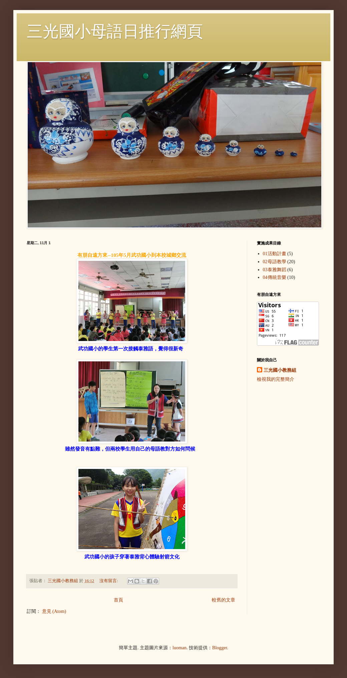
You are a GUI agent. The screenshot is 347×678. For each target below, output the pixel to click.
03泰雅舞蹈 (274, 269)
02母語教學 (274, 261)
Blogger (219, 647)
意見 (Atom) (54, 611)
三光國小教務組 (280, 370)
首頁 (118, 600)
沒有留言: (109, 580)
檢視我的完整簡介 (275, 379)
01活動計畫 (274, 253)
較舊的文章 (223, 600)
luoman (179, 647)
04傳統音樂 (274, 277)
